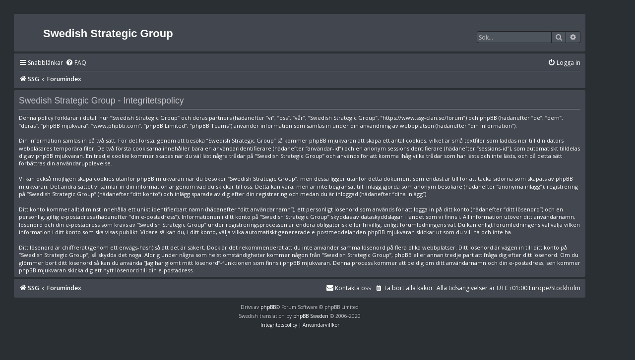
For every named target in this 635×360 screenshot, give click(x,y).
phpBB (268, 307)
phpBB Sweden (310, 315)
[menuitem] (75, 63)
